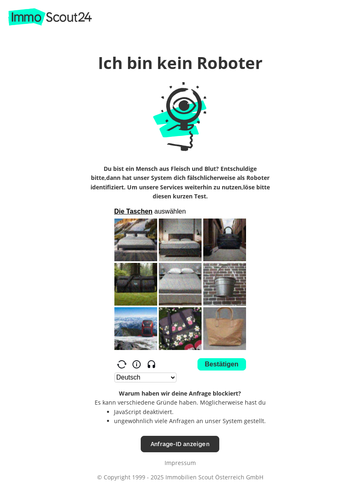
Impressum (180, 463)
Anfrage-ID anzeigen (180, 443)
